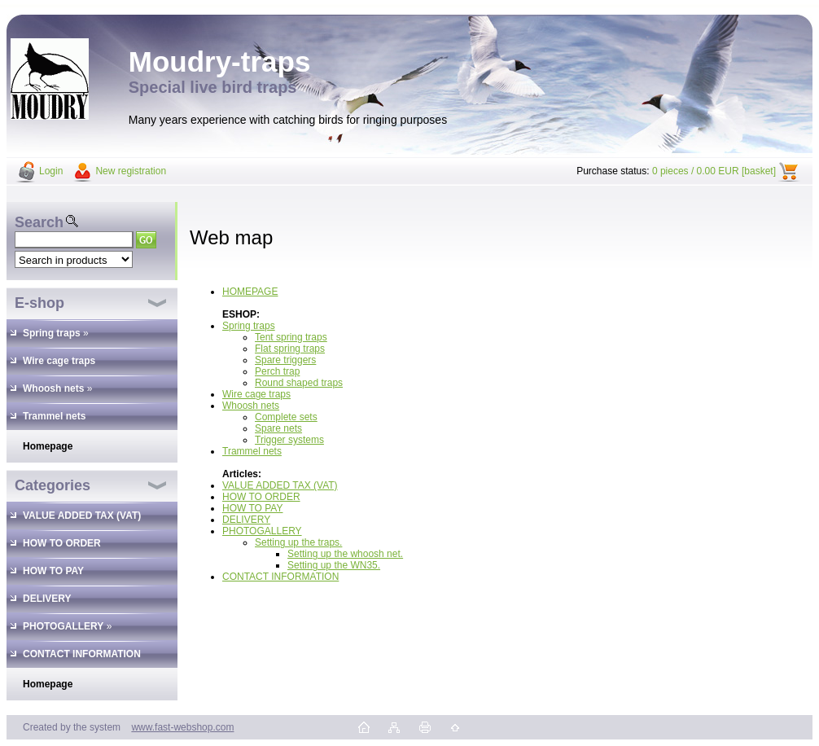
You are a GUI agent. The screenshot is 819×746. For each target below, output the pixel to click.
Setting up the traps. (298, 542)
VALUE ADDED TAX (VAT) (280, 485)
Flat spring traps (290, 348)
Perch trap (277, 371)
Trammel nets (252, 451)
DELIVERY (246, 519)
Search (39, 222)
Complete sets (286, 417)
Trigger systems (289, 439)
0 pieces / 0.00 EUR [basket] (714, 171)
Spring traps (248, 325)
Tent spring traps (291, 337)
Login (51, 171)
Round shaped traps (299, 382)
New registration (130, 171)
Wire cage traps (256, 394)
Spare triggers (285, 360)
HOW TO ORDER (261, 496)
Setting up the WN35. (333, 565)
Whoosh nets (250, 405)
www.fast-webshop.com (182, 727)
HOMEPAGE (250, 291)
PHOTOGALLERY (262, 531)
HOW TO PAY (252, 508)
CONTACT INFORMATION (280, 576)
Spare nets (278, 428)
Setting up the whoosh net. (345, 554)
